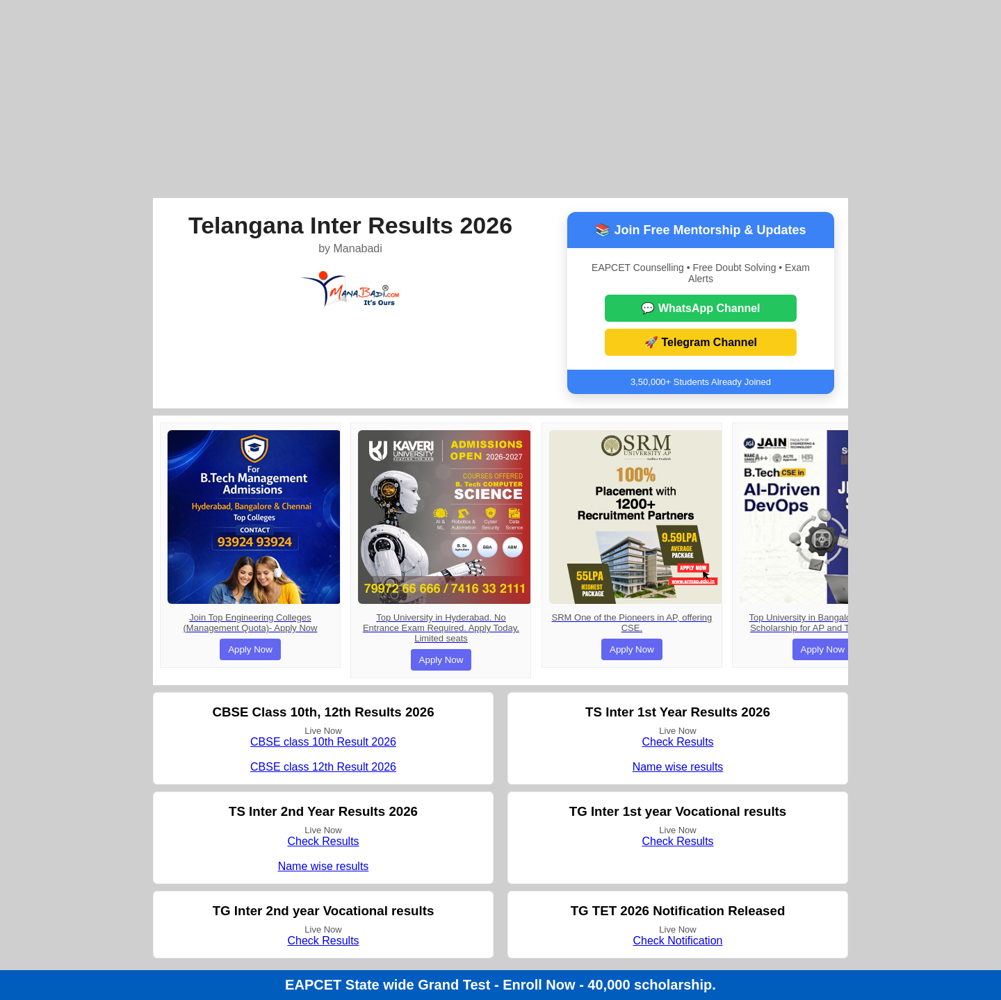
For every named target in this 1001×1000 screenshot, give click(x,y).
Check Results (677, 742)
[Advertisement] (500, 97)
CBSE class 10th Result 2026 (323, 742)
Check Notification (678, 940)
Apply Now (250, 649)
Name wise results (678, 767)
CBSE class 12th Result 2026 (323, 767)
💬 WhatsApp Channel (700, 308)
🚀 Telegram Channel (700, 342)
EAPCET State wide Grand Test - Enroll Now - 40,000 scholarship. (500, 984)
